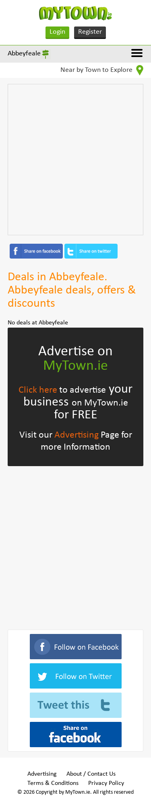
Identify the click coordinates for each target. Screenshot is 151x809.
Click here (38, 390)
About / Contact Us (91, 774)
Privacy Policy (106, 783)
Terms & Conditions (53, 783)
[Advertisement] (75, 159)
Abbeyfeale (24, 53)
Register (90, 32)
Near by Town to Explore (101, 70)
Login (57, 32)
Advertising (76, 435)
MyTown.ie (75, 366)
